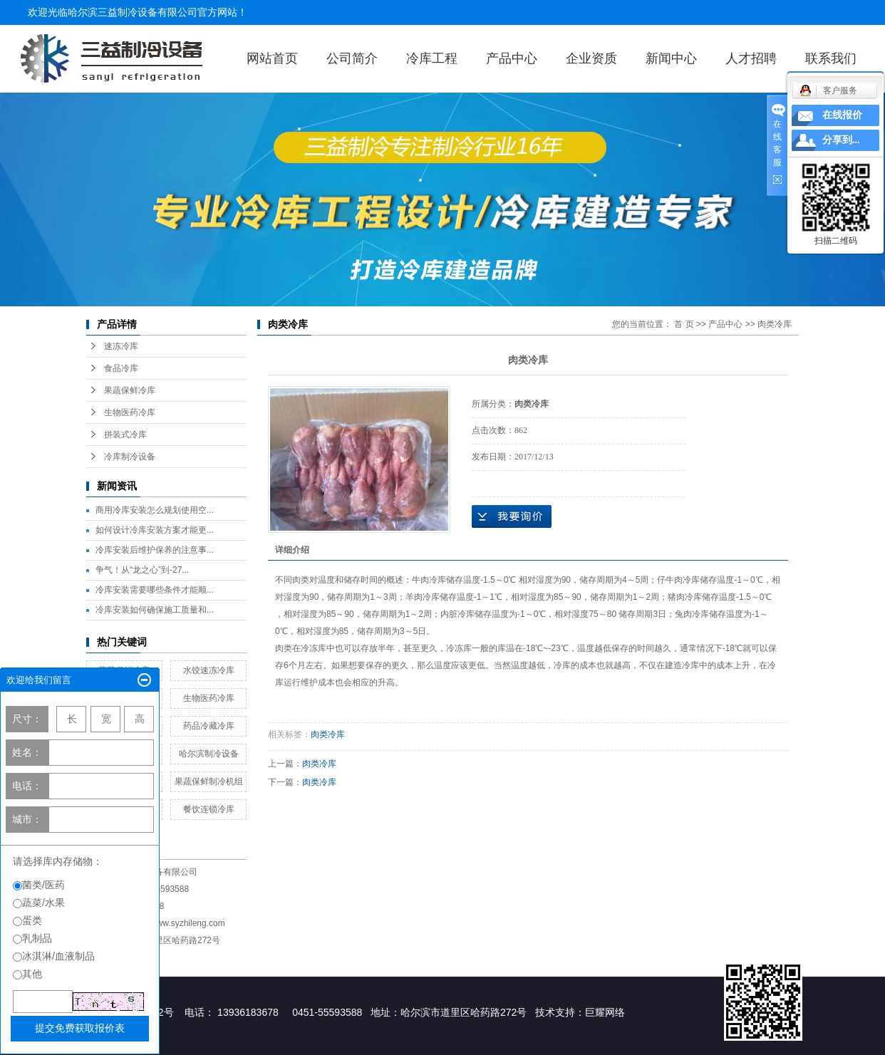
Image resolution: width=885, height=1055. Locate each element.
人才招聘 (751, 58)
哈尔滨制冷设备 (209, 754)
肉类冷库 (774, 324)
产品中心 (511, 58)
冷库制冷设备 (129, 457)
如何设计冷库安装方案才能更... (154, 530)
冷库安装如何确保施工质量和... (154, 610)
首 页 (683, 324)
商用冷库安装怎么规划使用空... (154, 510)
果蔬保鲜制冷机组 (209, 781)
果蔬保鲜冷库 (129, 390)
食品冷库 (121, 368)
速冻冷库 (121, 346)
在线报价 (842, 115)
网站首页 (272, 58)
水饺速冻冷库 (208, 670)
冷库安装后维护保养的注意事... (154, 550)
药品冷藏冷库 (208, 726)
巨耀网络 (605, 1012)
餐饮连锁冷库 (208, 809)
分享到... (841, 140)
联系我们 (830, 58)
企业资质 (591, 58)
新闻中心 (671, 58)
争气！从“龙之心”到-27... (142, 570)
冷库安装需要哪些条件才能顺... (154, 590)
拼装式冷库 (125, 435)
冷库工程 (431, 58)
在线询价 (512, 516)
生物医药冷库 (129, 412)
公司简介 (352, 58)
